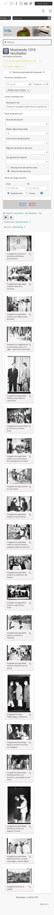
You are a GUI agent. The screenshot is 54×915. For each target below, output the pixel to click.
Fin (28, 184)
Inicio (8, 184)
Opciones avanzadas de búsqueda (27, 72)
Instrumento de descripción (18, 138)
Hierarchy (31, 213)
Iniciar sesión (42, 3)
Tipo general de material (16, 157)
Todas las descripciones (19, 171)
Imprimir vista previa (13, 213)
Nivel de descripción (14, 119)
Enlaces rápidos (5, 3)
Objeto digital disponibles (17, 129)
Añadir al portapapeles (30, 254)
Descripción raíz (12, 102)
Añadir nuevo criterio (18, 90)
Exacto (30, 193)
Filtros (9, 42)
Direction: (8, 227)
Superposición (15, 193)
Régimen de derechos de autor (19, 148)
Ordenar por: (9, 222)
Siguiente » (44, 904)
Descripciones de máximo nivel (22, 167)
